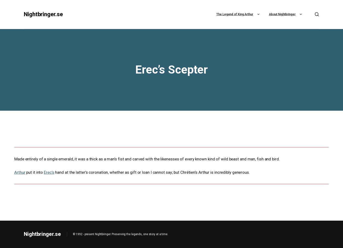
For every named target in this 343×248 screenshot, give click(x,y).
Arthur (19, 172)
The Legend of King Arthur (238, 14)
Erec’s (49, 172)
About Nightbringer (286, 14)
